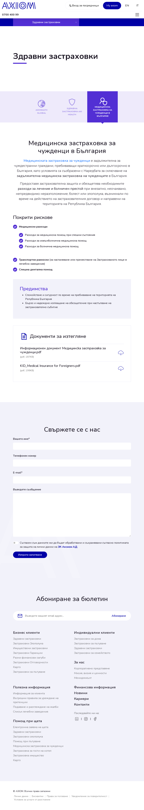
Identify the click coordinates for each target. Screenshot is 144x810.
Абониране (119, 616)
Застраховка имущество (28, 755)
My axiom (112, 5)
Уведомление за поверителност (89, 796)
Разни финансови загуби (29, 658)
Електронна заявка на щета (30, 727)
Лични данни (21, 796)
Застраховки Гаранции (28, 653)
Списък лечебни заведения (30, 712)
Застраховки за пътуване (29, 672)
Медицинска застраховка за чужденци (38, 746)
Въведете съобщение (27, 489)
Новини (80, 693)
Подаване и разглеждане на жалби (35, 707)
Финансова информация (95, 687)
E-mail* (17, 472)
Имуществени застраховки (30, 648)
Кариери (81, 698)
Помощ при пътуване (26, 741)
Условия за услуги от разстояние (32, 799)
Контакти (81, 704)
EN (127, 5)
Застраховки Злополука (28, 643)
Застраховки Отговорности (30, 662)
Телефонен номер (24, 456)
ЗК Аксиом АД (67, 547)
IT (137, 5)
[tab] (41, 106)
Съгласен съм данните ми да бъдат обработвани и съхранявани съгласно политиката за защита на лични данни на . (74, 545)
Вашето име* (21, 439)
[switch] (15, 542)
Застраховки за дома (87, 639)
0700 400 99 (10, 15)
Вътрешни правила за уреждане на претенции (35, 700)
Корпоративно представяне (92, 668)
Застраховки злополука (28, 736)
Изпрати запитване (30, 554)
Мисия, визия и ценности (90, 673)
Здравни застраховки (54, 22)
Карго (17, 667)
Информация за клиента (29, 693)
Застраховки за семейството (92, 653)
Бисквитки (37, 796)
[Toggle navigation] (137, 14)
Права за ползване (57, 796)
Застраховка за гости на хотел (32, 751)
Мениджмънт (83, 678)
